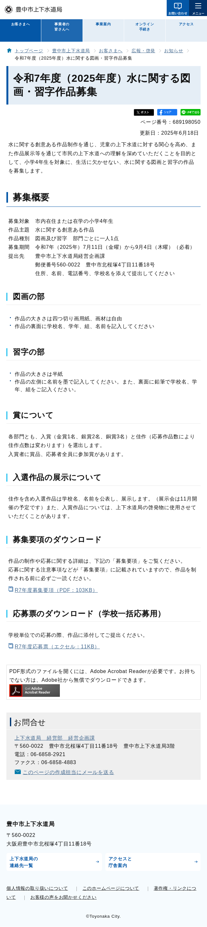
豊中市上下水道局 (71, 50)
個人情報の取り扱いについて (37, 888)
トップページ (29, 50)
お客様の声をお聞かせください (63, 897)
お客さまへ (20, 24)
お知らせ (173, 50)
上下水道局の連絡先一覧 (24, 862)
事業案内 (103, 24)
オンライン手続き (144, 26)
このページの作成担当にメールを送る (68, 772)
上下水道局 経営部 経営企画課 (54, 738)
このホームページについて (111, 888)
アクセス (186, 24)
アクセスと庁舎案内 (120, 862)
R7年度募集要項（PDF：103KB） (56, 590)
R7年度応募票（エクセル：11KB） (57, 646)
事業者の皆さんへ (61, 26)
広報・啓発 (143, 50)
